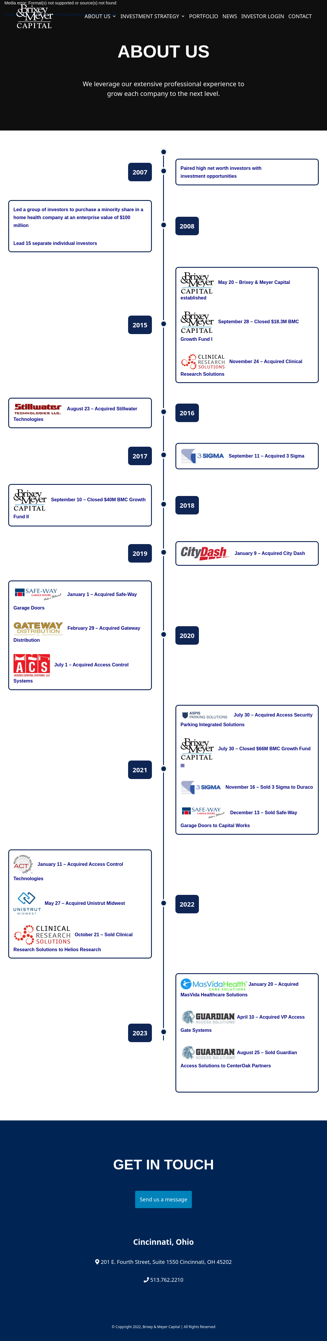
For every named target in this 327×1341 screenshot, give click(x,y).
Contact (300, 16)
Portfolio (203, 16)
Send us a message (163, 1199)
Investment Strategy (149, 16)
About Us (97, 16)
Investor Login (262, 16)
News (229, 16)
